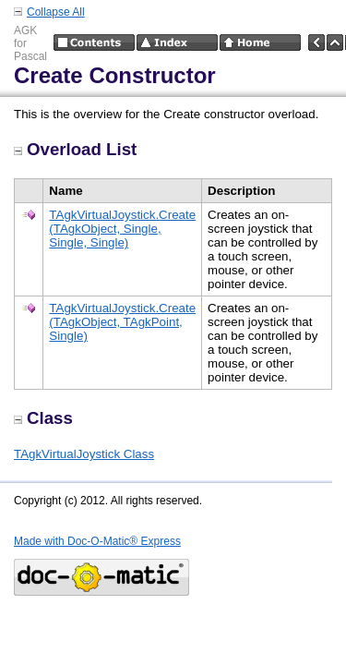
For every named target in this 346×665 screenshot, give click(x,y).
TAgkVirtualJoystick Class (84, 454)
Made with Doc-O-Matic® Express (97, 541)
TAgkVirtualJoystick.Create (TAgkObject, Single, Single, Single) (122, 228)
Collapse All (56, 12)
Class (43, 418)
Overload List (75, 149)
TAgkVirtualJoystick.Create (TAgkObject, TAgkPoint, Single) (122, 322)
